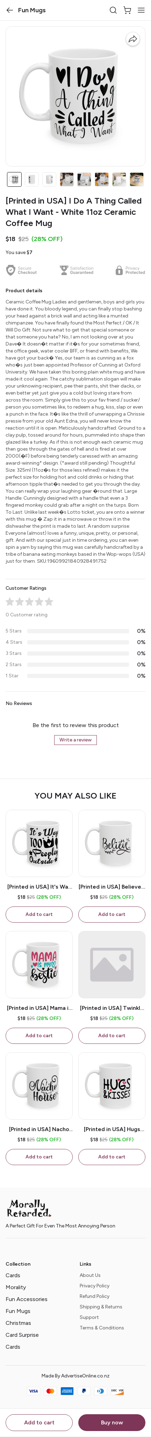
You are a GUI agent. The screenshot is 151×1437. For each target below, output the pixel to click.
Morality (16, 1287)
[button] (10, 10)
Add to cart (39, 1422)
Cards (13, 1275)
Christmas (18, 1323)
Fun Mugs (18, 1311)
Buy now (112, 1422)
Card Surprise (22, 1335)
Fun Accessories (27, 1299)
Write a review (75, 740)
